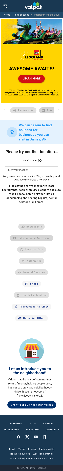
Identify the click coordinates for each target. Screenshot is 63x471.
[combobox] (31, 170)
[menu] (5, 6)
